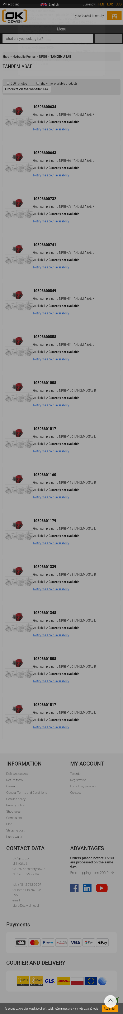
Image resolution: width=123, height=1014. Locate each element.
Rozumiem (110, 1008)
